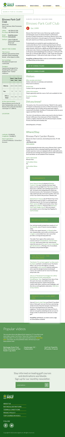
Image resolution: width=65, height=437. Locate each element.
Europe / (29, 19)
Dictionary (47, 5)
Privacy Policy (9, 413)
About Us (7, 404)
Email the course (13, 35)
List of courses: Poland (44, 66)
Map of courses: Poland (44, 71)
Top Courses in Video (11, 416)
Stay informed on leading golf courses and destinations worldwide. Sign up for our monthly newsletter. (33, 376)
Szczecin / (37, 19)
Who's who (34, 5)
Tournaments (20, 5)
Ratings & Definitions (12, 407)
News (57, 5)
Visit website (12, 36)
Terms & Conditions (11, 410)
